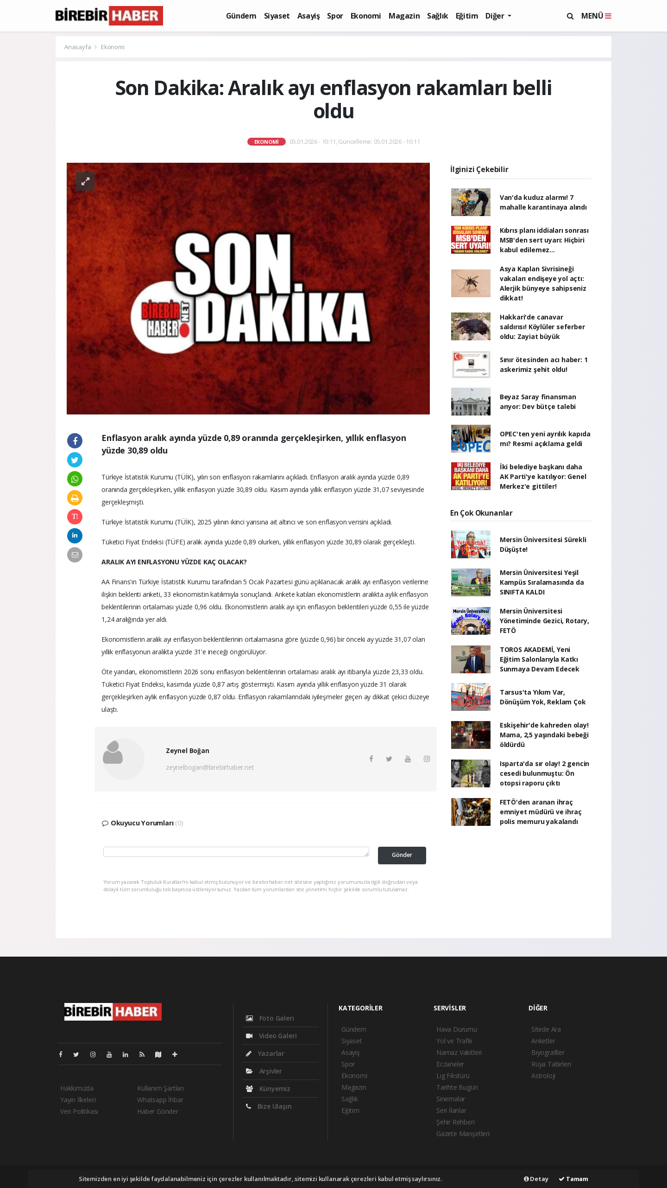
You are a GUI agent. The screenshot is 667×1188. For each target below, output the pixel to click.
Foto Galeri (270, 1018)
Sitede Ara (546, 1029)
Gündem (241, 16)
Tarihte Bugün (457, 1087)
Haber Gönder (157, 1111)
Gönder (402, 855)
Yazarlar (265, 1053)
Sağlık (437, 16)
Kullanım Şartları (160, 1088)
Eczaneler (450, 1064)
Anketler (543, 1040)
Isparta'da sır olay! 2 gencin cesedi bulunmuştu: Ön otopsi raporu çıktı (544, 773)
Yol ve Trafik (454, 1040)
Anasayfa (78, 47)
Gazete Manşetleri (463, 1133)
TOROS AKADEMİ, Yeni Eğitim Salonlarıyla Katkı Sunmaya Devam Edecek (539, 659)
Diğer (495, 16)
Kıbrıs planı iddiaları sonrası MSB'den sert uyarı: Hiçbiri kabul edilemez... (544, 240)
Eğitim (467, 16)
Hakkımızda (77, 1088)
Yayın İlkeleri (77, 1099)
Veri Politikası (79, 1111)
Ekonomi (366, 16)
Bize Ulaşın (269, 1106)
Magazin (404, 16)
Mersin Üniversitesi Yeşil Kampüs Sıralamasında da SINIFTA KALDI (542, 582)
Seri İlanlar (451, 1110)
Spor (335, 16)
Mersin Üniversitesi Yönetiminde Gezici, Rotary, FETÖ (544, 621)
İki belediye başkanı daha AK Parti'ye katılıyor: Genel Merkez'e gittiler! (543, 476)
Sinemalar (450, 1098)
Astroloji (543, 1075)
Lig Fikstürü (453, 1075)
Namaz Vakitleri (459, 1052)
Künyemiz (268, 1088)
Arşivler (264, 1071)
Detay (536, 1179)
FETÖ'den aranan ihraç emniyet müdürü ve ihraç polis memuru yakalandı (541, 812)
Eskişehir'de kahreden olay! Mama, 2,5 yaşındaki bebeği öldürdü (544, 735)
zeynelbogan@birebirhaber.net (210, 767)
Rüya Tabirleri (551, 1064)
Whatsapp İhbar (160, 1099)
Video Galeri (271, 1035)
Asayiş (308, 16)
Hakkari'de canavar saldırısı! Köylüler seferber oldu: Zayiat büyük (542, 327)
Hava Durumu (456, 1029)
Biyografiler (548, 1052)
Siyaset (277, 16)
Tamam (573, 1179)
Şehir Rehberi (455, 1122)
